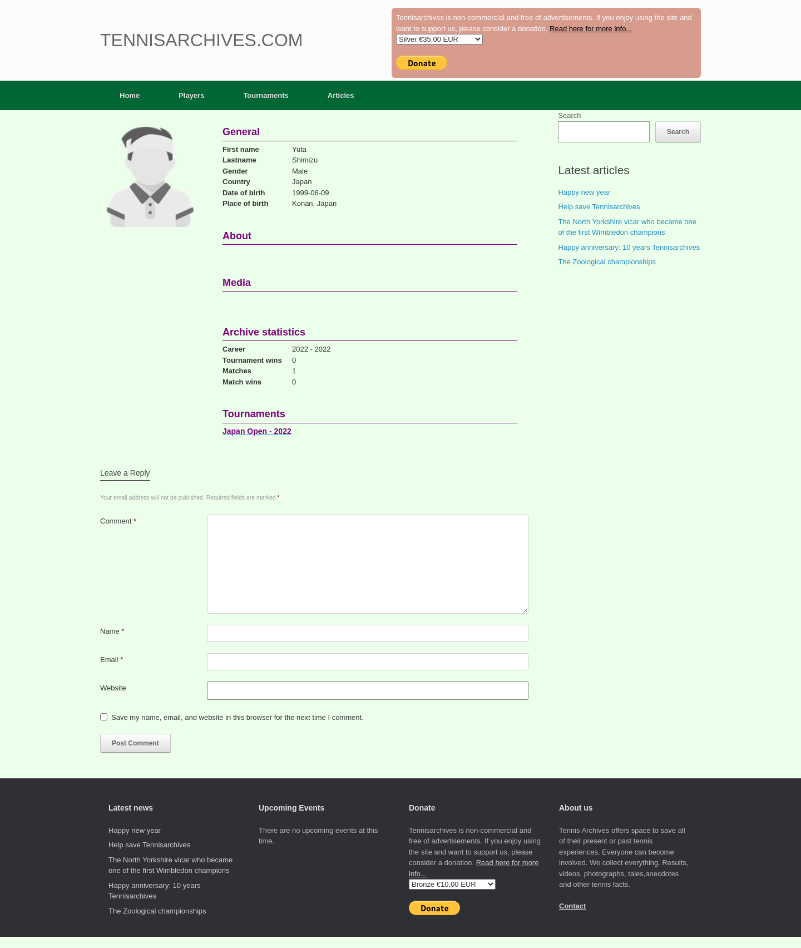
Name (112, 631)
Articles (341, 95)
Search (569, 115)
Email (111, 659)
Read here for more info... (591, 28)
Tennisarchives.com (201, 40)
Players (191, 95)
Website (113, 688)
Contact (572, 906)
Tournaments (265, 95)
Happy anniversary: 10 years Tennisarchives (629, 247)
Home (130, 95)
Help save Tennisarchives (599, 207)
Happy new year (584, 192)
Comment (118, 521)
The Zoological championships (607, 262)
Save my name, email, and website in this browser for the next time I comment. (237, 717)
